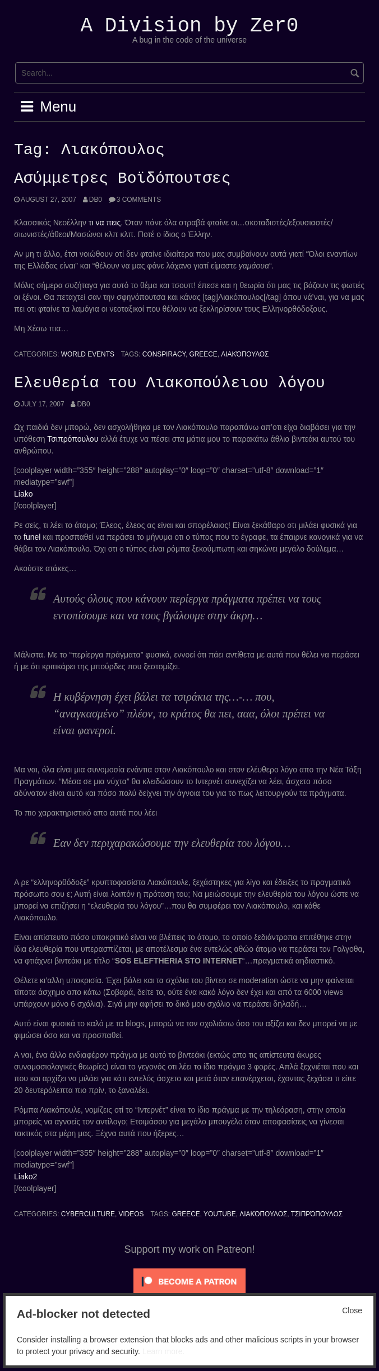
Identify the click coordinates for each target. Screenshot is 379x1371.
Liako (23, 493)
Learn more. (163, 1351)
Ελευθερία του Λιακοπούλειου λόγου (169, 383)
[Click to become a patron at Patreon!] (189, 1280)
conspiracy (164, 354)
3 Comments (139, 199)
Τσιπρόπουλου (72, 438)
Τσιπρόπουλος (317, 1214)
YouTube (219, 1214)
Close (352, 1310)
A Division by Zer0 (190, 26)
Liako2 (25, 1176)
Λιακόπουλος (245, 354)
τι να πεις (105, 222)
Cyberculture (88, 1214)
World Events (87, 354)
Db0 (95, 199)
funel (32, 536)
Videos (131, 1214)
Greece (204, 354)
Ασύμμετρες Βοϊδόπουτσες (122, 178)
